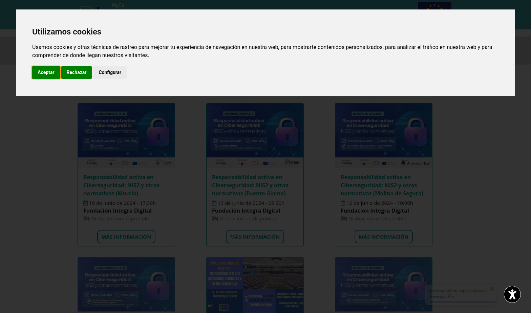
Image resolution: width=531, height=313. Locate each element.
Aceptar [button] (46, 72)
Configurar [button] (110, 72)
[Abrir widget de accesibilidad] (512, 294)
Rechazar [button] (77, 72)
